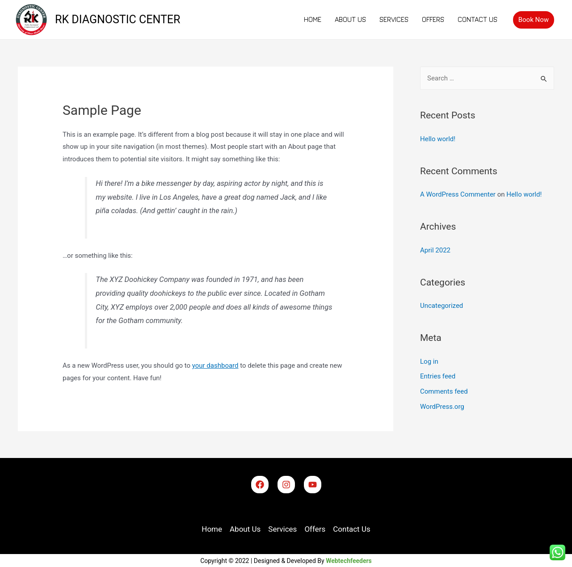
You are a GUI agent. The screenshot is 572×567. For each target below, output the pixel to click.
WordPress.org (442, 407)
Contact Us (477, 19)
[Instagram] (286, 484)
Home (312, 19)
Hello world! (437, 139)
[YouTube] (312, 484)
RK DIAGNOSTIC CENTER (117, 19)
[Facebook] (260, 484)
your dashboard (215, 365)
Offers (433, 19)
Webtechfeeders (349, 560)
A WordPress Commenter (458, 194)
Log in (429, 361)
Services (393, 19)
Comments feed (444, 391)
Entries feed (437, 376)
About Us (350, 19)
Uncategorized (441, 306)
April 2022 (435, 250)
